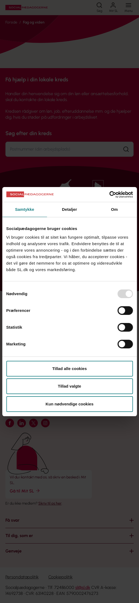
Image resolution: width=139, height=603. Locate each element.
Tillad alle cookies (69, 368)
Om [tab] (114, 209)
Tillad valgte (69, 386)
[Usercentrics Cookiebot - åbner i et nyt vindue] (109, 194)
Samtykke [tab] (24, 209)
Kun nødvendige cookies (70, 404)
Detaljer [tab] (69, 209)
